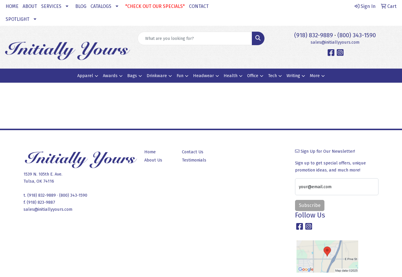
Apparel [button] (85, 75)
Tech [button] (272, 75)
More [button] (315, 75)
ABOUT (30, 6)
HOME (12, 6)
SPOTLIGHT (17, 19)
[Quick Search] (195, 38)
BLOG (80, 6)
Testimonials (194, 160)
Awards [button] (110, 75)
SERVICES (51, 6)
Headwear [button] (203, 75)
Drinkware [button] (157, 75)
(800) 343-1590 (356, 35)
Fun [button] (180, 75)
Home (150, 151)
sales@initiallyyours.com (335, 42)
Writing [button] (293, 75)
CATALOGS (101, 6)
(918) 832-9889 (313, 35)
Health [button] (230, 75)
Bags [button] (132, 75)
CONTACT (199, 6)
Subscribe (310, 205)
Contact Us (192, 151)
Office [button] (252, 75)
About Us (153, 160)
